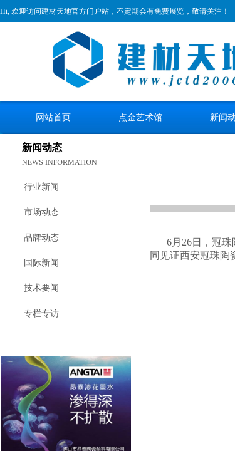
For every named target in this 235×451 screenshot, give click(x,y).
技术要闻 (41, 288)
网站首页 (53, 117)
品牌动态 (41, 237)
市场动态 (41, 212)
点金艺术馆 (140, 117)
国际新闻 (41, 262)
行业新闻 (41, 187)
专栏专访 (41, 313)
